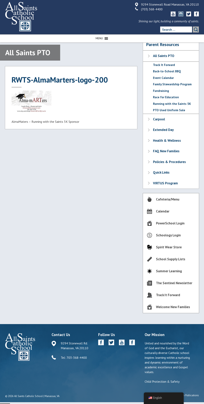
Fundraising (161, 91)
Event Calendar (163, 78)
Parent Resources (162, 44)
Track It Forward (164, 65)
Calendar (162, 211)
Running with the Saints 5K (172, 104)
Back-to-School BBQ (167, 71)
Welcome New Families (173, 307)
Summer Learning (169, 271)
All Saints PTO (163, 56)
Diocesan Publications (186, 395)
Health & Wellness (167, 140)
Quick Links (161, 172)
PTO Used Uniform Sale (169, 110)
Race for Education (166, 97)
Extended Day (163, 130)
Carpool (159, 119)
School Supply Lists (170, 259)
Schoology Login (168, 235)
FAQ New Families (166, 151)
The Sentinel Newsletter (174, 283)
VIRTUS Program (165, 183)
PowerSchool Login (170, 223)
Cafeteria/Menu (167, 199)
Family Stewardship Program (172, 84)
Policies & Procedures (169, 162)
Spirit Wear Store (169, 247)
